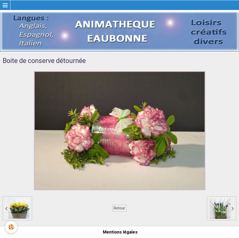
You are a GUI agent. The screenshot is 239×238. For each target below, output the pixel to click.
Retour (119, 208)
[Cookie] (11, 227)
